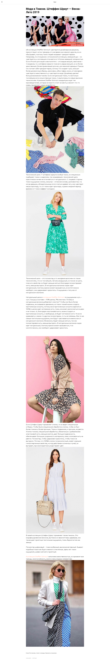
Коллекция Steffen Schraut (37, 556)
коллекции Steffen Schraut (39, 50)
